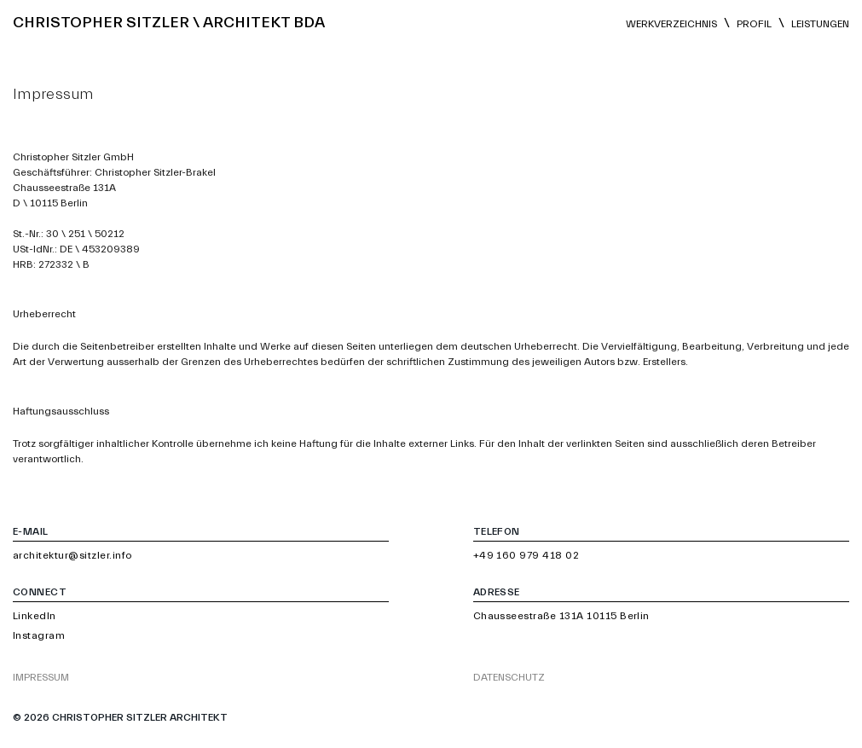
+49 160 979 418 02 (526, 555)
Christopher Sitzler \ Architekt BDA (169, 23)
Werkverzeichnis (671, 24)
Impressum (41, 677)
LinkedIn (34, 616)
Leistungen (820, 24)
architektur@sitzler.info (72, 555)
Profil (754, 24)
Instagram (39, 635)
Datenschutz (509, 677)
